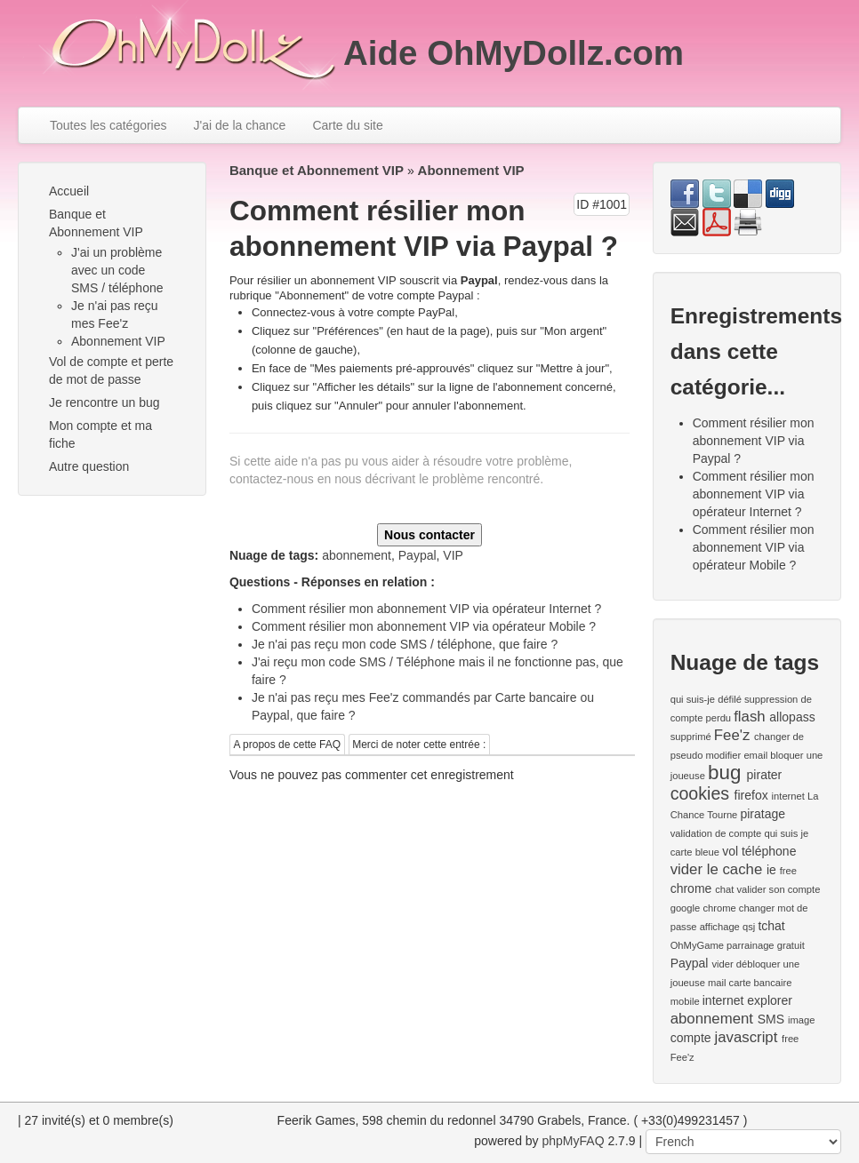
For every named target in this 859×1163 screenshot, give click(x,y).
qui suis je (786, 833)
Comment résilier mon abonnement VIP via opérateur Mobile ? (424, 626)
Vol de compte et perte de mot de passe (111, 370)
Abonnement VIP (118, 341)
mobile (685, 1001)
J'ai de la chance (240, 125)
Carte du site (347, 125)
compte (690, 1038)
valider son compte (779, 889)
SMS (771, 1019)
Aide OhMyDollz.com (513, 53)
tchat (771, 926)
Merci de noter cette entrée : (419, 744)
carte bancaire (760, 982)
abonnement (356, 555)
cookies (699, 793)
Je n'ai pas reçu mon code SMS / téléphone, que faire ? (405, 644)
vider (722, 964)
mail (717, 982)
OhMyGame (697, 945)
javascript (745, 1037)
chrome (691, 888)
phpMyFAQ (573, 1141)
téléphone (769, 851)
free (788, 870)
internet (788, 796)
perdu (718, 718)
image (801, 1020)
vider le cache (716, 869)
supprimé (690, 736)
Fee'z (732, 735)
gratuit (791, 945)
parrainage (751, 945)
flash (749, 716)
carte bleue (694, 852)
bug (724, 772)
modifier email (737, 755)
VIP (453, 555)
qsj (749, 926)
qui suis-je (692, 699)
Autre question (89, 466)
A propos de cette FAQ (287, 744)
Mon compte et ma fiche (100, 434)
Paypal (417, 555)
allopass (792, 717)
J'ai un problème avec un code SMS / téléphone (117, 270)
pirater (765, 775)
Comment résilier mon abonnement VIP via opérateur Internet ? (427, 608)
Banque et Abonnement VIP (96, 223)
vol (730, 851)
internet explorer (747, 1000)
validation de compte (716, 833)
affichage (720, 926)
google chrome (703, 908)
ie (771, 870)
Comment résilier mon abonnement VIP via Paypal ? (754, 441)
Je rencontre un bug (104, 402)
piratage (762, 814)
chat (724, 889)
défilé (730, 699)
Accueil (69, 191)
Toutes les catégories (108, 125)
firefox (751, 795)
